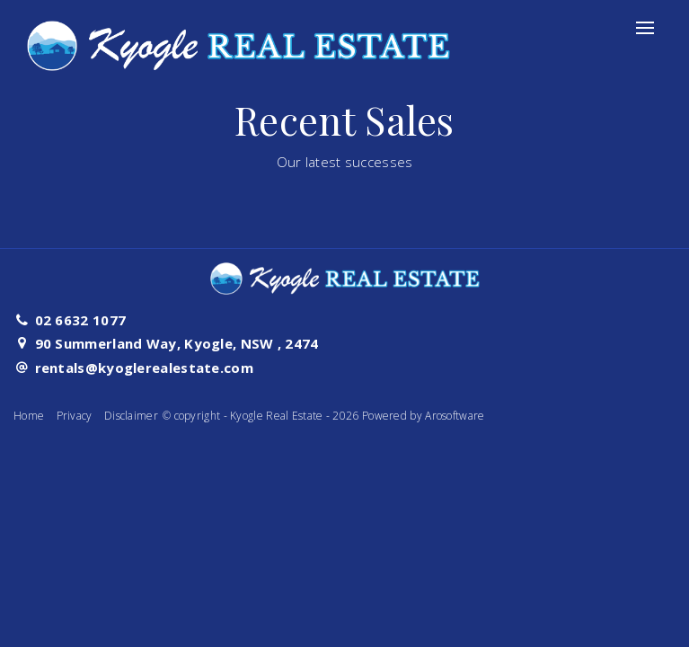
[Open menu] (645, 27)
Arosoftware (454, 415)
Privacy (75, 415)
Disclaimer (131, 415)
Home (28, 415)
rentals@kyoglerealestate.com (144, 368)
